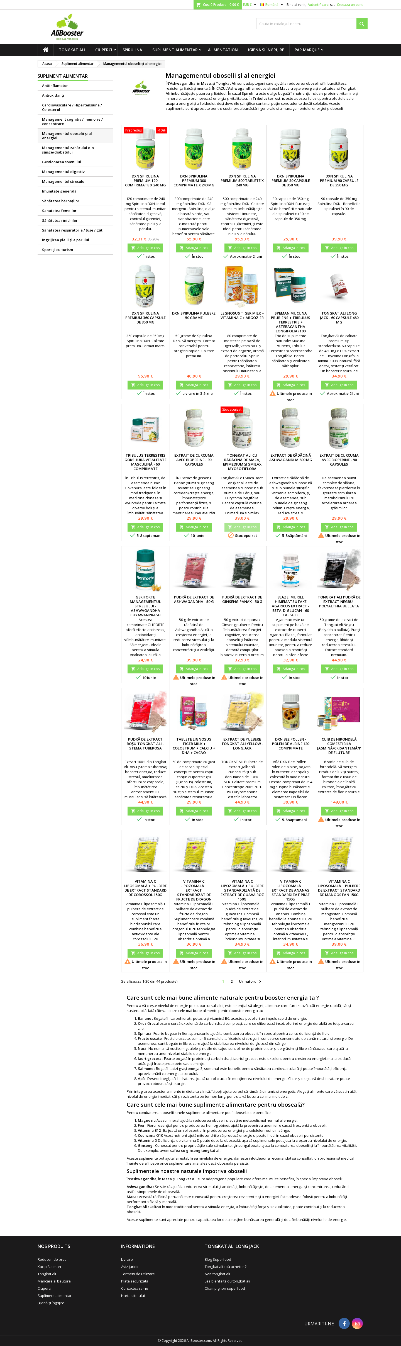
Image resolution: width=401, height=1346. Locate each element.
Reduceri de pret (52, 1259)
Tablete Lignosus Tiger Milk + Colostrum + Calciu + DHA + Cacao (194, 746)
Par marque (307, 49)
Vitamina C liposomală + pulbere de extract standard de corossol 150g (145, 888)
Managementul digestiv (63, 171)
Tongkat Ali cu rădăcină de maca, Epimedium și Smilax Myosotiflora (242, 462)
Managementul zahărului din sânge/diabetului (68, 150)
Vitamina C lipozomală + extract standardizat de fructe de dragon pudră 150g (194, 892)
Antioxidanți (53, 95)
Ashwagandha (139, 1186)
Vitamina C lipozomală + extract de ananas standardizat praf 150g (291, 890)
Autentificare (318, 4)
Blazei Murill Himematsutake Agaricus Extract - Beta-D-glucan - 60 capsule (290, 606)
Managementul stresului (63, 181)
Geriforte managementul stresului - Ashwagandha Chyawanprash (145, 606)
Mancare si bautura (54, 1281)
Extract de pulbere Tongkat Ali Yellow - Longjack (242, 744)
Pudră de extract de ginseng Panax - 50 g (242, 599)
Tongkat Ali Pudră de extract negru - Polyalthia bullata (339, 602)
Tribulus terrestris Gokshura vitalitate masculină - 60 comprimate (145, 462)
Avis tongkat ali (217, 1273)
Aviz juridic (130, 1266)
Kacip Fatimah (49, 1266)
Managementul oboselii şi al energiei (67, 135)
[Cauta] (312, 23)
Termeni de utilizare (138, 1273)
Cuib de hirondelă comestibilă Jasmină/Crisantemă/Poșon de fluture (344, 746)
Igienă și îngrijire (266, 49)
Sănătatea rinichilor (60, 220)
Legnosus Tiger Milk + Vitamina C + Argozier (242, 315)
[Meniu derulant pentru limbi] (272, 4)
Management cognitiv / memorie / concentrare (72, 121)
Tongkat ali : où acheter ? (225, 1266)
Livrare (127, 1259)
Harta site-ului (133, 1295)
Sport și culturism (57, 249)
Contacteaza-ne (134, 1288)
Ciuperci (103, 49)
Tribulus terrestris (269, 98)
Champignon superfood (225, 1288)
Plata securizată (134, 1281)
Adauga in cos (145, 247)
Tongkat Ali (72, 49)
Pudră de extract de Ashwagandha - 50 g (194, 599)
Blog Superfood (218, 1259)
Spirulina (132, 49)
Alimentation (223, 49)
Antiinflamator (55, 85)
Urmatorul (251, 981)
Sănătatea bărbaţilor (60, 200)
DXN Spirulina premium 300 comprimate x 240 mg (193, 181)
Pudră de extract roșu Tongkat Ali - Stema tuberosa (145, 744)
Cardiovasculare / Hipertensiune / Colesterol (72, 107)
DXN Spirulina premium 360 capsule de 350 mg (145, 318)
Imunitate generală (59, 191)
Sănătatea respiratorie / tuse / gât (72, 230)
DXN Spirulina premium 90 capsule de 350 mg (339, 181)
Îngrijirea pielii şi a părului (65, 239)
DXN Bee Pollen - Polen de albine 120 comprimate (290, 744)
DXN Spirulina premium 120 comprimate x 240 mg (145, 181)
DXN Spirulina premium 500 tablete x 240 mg (242, 181)
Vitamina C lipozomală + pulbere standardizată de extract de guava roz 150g (242, 890)
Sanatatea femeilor (59, 210)
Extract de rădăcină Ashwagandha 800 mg (290, 457)
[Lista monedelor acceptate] (250, 4)
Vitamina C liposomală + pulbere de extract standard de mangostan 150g (339, 888)
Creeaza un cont (350, 4)
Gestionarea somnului (61, 161)
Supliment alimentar (175, 49)
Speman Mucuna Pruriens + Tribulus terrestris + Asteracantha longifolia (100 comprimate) (290, 324)
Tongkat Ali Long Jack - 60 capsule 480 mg (339, 318)
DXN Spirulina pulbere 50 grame (194, 315)
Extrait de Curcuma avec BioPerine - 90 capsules (194, 460)
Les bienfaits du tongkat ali (227, 1281)
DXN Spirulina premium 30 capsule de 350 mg (291, 181)
